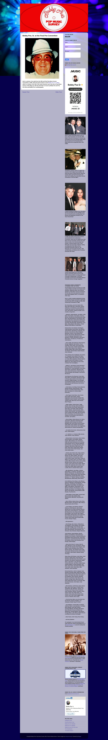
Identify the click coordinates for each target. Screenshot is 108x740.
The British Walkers (73, 686)
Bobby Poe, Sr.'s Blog (53, 82)
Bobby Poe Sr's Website (70, 723)
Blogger (79, 736)
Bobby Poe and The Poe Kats (71, 727)
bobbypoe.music (68, 720)
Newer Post (25, 92)
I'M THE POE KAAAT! (71, 64)
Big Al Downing (77, 684)
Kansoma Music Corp (69, 722)
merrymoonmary (68, 736)
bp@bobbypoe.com (70, 624)
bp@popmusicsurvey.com (73, 693)
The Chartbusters (68, 728)
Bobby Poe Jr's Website (70, 725)
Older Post (58, 92)
